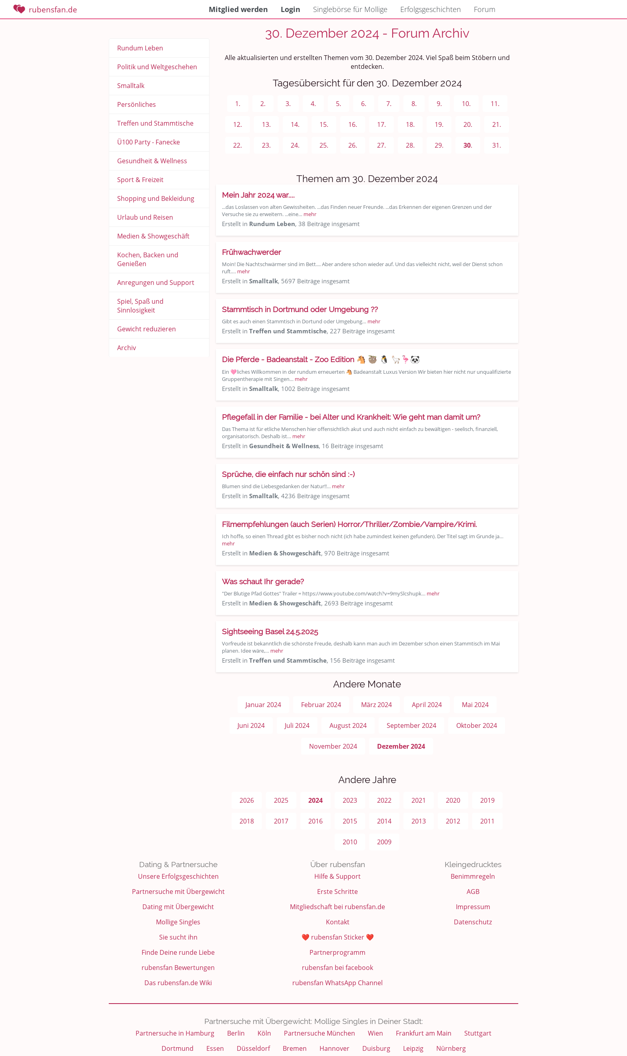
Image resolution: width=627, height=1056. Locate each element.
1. (237, 103)
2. (263, 103)
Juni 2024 (251, 725)
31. (496, 145)
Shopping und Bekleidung (155, 198)
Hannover (334, 1048)
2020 (453, 800)
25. (323, 145)
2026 (247, 800)
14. (295, 124)
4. (313, 103)
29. (439, 145)
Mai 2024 (475, 704)
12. (237, 124)
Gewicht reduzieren (146, 329)
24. (295, 145)
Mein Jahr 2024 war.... (258, 194)
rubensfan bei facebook (337, 967)
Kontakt (337, 922)
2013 (418, 821)
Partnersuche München (319, 1033)
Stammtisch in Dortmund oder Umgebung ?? (300, 309)
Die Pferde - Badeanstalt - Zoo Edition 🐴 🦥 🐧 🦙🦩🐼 (321, 359)
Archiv (126, 347)
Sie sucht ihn (178, 937)
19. (439, 124)
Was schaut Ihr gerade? (263, 581)
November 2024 (333, 746)
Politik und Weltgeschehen (157, 66)
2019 (487, 800)
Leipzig (413, 1048)
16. (352, 124)
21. (496, 124)
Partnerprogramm (337, 952)
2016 (315, 821)
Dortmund (178, 1048)
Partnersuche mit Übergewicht (178, 891)
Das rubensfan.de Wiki (178, 982)
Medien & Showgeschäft (153, 236)
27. (381, 145)
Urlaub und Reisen (145, 217)
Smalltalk (130, 85)
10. (466, 103)
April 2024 (427, 704)
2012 (453, 821)
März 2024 (376, 704)
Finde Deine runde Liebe (178, 952)
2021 (418, 800)
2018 (247, 821)
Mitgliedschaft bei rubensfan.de (337, 906)
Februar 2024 (321, 704)
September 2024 (411, 725)
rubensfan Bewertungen (178, 967)
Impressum (473, 906)
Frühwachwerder (251, 252)
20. (467, 124)
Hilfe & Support (337, 876)
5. (338, 103)
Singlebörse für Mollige (350, 9)
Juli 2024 (297, 725)
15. (323, 124)
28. (410, 145)
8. (414, 103)
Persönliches (136, 104)
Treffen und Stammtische (155, 123)
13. (266, 124)
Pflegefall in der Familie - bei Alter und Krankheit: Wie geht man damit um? (351, 417)
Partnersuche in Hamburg (175, 1033)
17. (381, 124)
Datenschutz (473, 922)
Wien (375, 1033)
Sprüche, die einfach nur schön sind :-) (288, 474)
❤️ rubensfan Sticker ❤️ (338, 937)
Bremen (295, 1048)
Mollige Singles (178, 922)
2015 (350, 821)
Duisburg (376, 1048)
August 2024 (348, 725)
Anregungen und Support (155, 282)
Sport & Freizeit (140, 179)
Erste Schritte (337, 891)
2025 (281, 800)
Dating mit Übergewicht (178, 906)
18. (410, 124)
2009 (384, 842)
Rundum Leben (140, 48)
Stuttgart (477, 1033)
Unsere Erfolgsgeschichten (178, 876)
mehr (310, 214)
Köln (264, 1033)
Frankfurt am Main (423, 1033)
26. (352, 145)
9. (439, 103)
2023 (350, 800)
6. (363, 103)
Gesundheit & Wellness (152, 160)
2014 (384, 821)
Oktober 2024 (476, 725)
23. (266, 145)
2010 (350, 842)
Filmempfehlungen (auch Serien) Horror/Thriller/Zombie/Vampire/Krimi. (349, 524)
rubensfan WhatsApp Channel (337, 982)
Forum (484, 9)
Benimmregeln (473, 876)
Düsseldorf (253, 1048)
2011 (487, 821)
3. (288, 103)
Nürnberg (451, 1048)
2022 (384, 800)
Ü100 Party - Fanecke (148, 142)
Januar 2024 (263, 704)
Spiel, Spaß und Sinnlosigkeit (140, 306)
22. (237, 145)
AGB (473, 891)
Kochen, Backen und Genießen (147, 259)
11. (495, 103)
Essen (215, 1048)
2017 (281, 821)
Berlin (236, 1033)
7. (388, 103)
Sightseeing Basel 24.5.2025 (270, 631)
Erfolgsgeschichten (430, 9)
